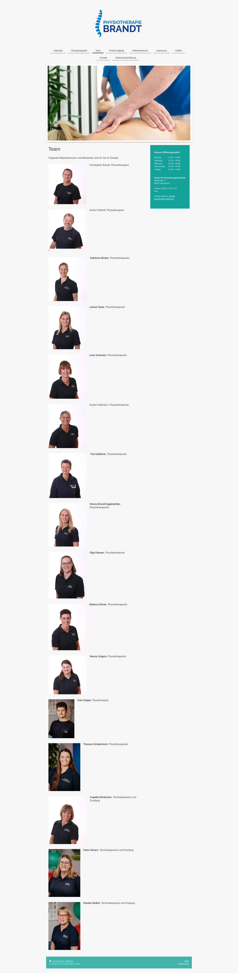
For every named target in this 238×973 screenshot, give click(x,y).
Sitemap (69, 961)
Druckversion (57, 961)
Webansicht (183, 964)
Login (186, 961)
